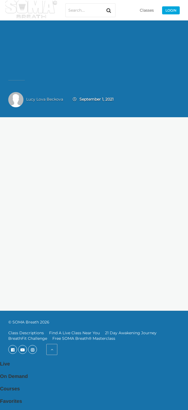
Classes (147, 10)
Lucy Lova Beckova (44, 99)
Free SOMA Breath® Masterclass (83, 338)
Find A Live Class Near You (74, 332)
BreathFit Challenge (27, 338)
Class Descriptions (26, 332)
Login (170, 10)
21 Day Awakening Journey (131, 332)
